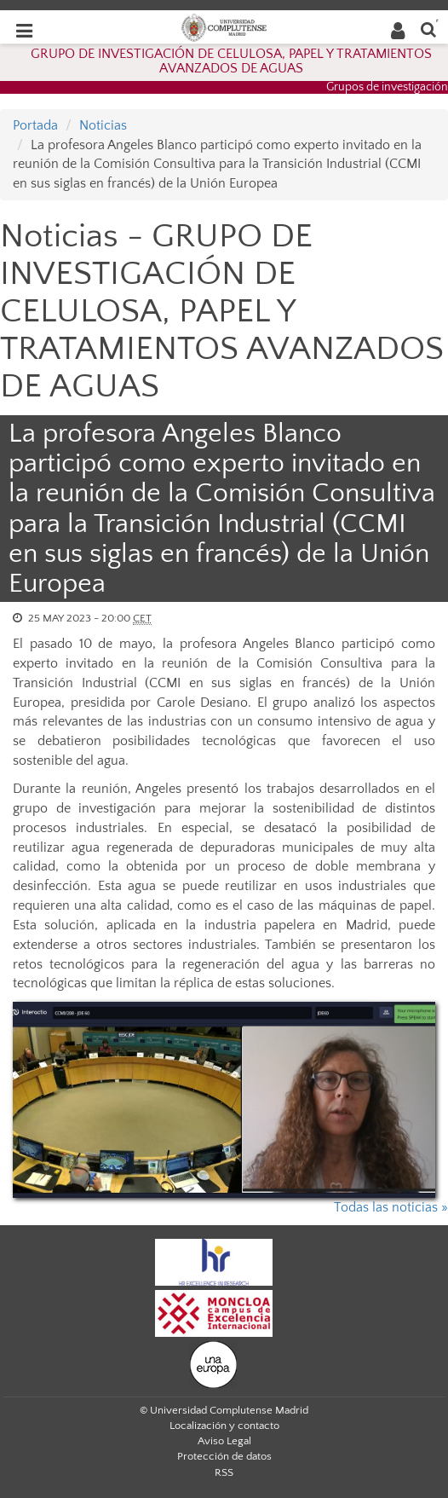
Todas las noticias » (391, 1207)
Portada (35, 125)
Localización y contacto (224, 1425)
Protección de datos (224, 1456)
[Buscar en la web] (428, 28)
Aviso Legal (224, 1441)
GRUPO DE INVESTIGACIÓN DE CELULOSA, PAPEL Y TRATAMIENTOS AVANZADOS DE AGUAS (231, 61)
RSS (224, 1472)
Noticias (103, 125)
